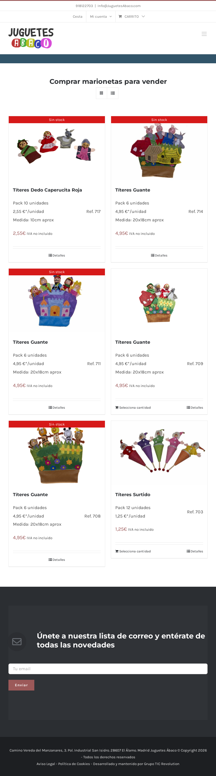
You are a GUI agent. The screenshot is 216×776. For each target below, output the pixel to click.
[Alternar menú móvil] (205, 34)
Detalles (59, 255)
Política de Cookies (74, 764)
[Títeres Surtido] (159, 453)
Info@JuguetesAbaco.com (119, 6)
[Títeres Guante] (57, 301)
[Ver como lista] (112, 93)
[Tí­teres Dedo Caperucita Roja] (57, 148)
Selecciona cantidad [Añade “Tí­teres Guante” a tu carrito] (135, 408)
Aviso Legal (46, 764)
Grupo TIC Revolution (161, 764)
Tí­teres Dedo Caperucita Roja (47, 190)
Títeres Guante (30, 342)
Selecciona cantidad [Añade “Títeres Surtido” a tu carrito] (135, 551)
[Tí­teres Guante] (159, 148)
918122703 (84, 6)
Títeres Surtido (132, 494)
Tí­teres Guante (132, 190)
